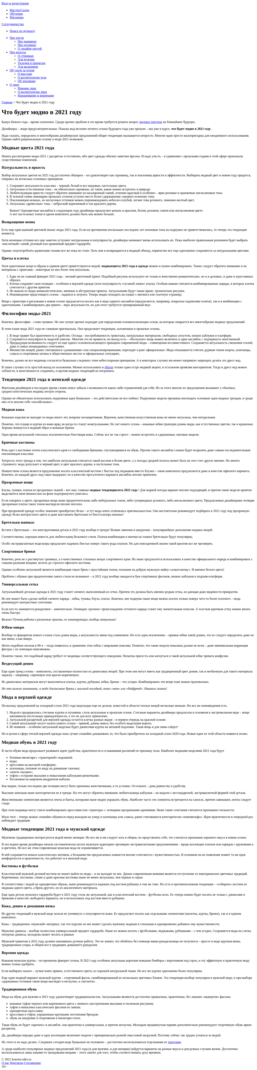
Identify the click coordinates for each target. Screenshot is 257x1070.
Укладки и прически (31, 63)
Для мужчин (26, 59)
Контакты (16, 1063)
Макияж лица (27, 88)
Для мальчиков (28, 66)
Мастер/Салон (19, 10)
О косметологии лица (32, 92)
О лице (14, 84)
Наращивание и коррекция (36, 95)
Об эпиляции (27, 81)
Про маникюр (27, 41)
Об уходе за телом (22, 70)
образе (108, 367)
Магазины (16, 17)
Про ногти (17, 37)
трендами (174, 1042)
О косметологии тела (32, 77)
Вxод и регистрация (15, 3)
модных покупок (150, 122)
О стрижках (26, 56)
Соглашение (32, 1063)
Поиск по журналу (22, 31)
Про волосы (18, 52)
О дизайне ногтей (30, 48)
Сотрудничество (13, 24)
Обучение (16, 13)
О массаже (25, 74)
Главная (7, 102)
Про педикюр (27, 45)
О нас (5, 1063)
